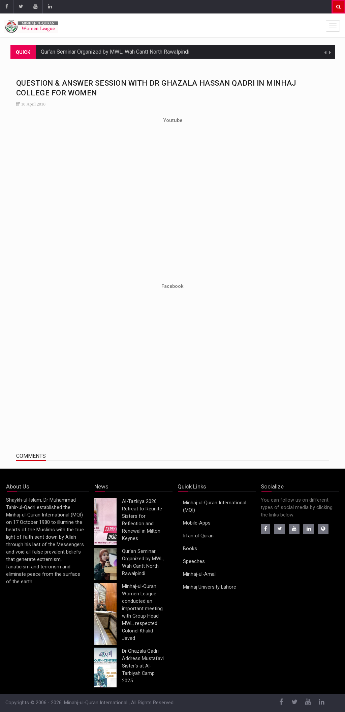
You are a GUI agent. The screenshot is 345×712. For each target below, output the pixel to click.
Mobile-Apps (197, 523)
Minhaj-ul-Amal (199, 574)
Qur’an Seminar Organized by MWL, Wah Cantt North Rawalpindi (115, 52)
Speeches (194, 561)
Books (190, 549)
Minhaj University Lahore (209, 587)
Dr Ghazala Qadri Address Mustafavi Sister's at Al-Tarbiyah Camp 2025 (143, 666)
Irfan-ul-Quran (198, 536)
